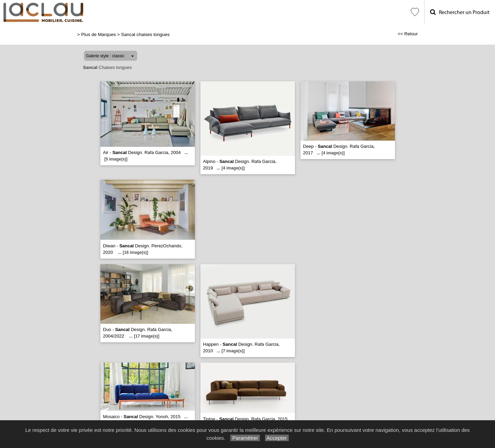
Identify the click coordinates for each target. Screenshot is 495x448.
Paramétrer (245, 438)
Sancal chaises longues (145, 34)
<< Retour (408, 33)
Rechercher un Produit (460, 12)
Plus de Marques (98, 34)
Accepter (276, 438)
